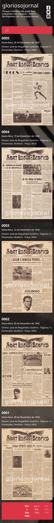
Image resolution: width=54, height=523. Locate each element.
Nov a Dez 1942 (27, 511)
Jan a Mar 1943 (36, 509)
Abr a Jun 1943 (46, 509)
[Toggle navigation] (7, 30)
